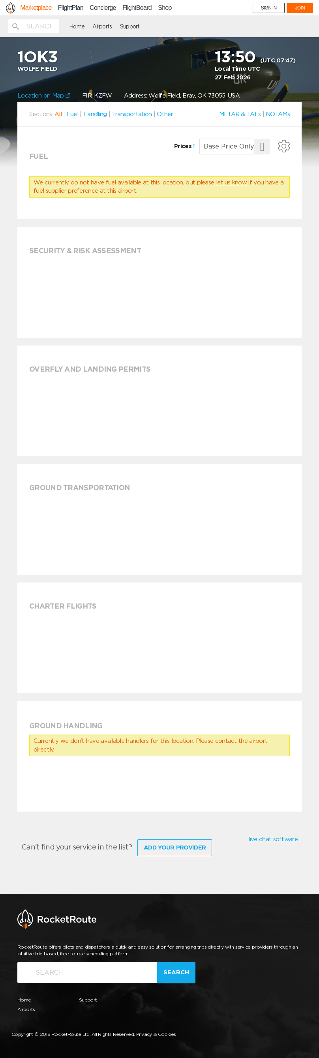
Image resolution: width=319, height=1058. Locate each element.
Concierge (103, 8)
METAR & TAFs (240, 114)
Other (165, 114)
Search (176, 972)
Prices (184, 146)
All (58, 114)
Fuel (72, 114)
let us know (231, 182)
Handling (95, 114)
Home (76, 26)
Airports (102, 26)
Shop (165, 8)
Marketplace (35, 8)
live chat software (273, 839)
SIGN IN (269, 8)
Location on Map (43, 95)
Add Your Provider (175, 847)
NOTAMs (278, 114)
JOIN (300, 8)
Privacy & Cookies (156, 1034)
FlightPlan (70, 8)
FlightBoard (137, 8)
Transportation (132, 114)
